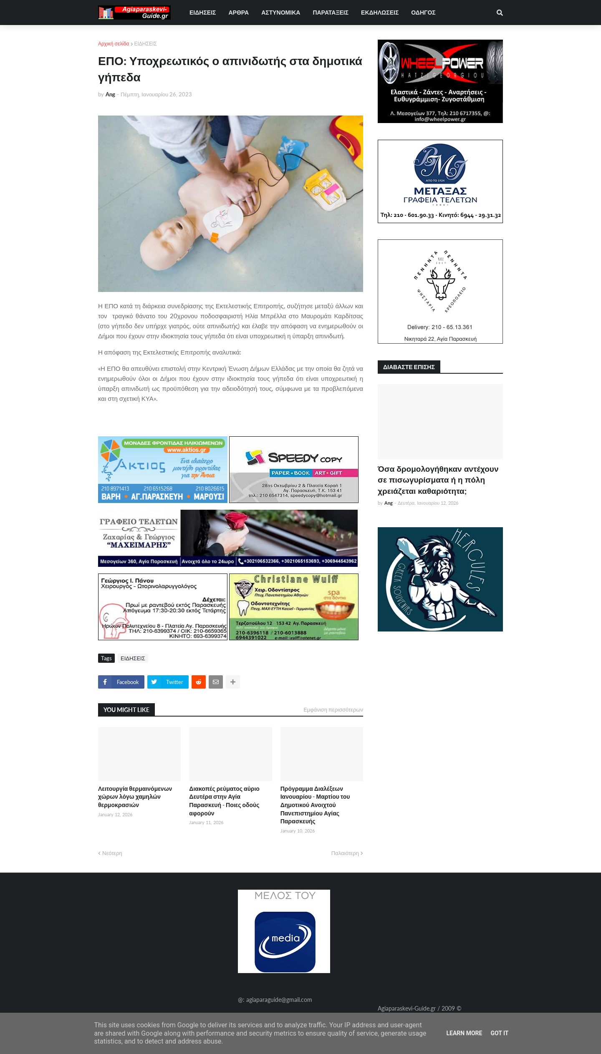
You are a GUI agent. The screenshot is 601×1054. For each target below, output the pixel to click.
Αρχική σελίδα (113, 43)
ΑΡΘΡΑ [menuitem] (238, 12)
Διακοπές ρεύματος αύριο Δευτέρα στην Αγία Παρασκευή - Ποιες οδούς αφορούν (224, 801)
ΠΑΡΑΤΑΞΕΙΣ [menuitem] (330, 12)
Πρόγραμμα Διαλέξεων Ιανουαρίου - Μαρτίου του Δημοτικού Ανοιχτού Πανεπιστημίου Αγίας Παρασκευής (315, 805)
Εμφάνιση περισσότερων (333, 709)
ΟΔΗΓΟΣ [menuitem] (423, 12)
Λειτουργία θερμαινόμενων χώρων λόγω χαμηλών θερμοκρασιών (135, 796)
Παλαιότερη (345, 853)
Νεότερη (112, 853)
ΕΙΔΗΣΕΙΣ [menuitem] (202, 12)
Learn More (464, 1033)
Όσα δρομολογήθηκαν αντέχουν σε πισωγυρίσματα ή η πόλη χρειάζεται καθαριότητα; (438, 480)
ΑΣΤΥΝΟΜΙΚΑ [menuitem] (280, 12)
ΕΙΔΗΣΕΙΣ (145, 43)
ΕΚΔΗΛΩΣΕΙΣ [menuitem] (380, 12)
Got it (499, 1033)
